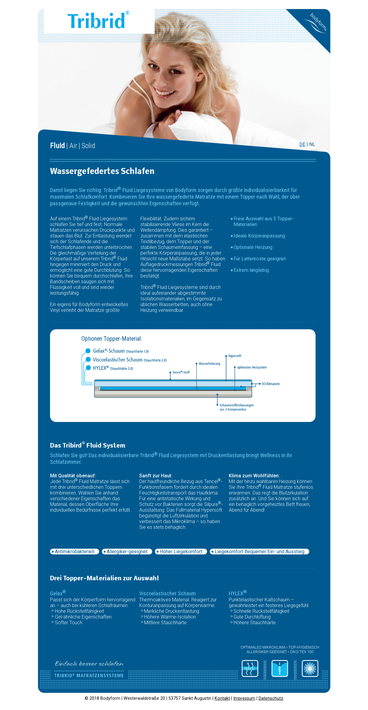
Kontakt (222, 698)
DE (302, 144)
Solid (88, 145)
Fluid (57, 145)
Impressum (244, 698)
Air (73, 145)
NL (312, 144)
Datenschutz (271, 698)
